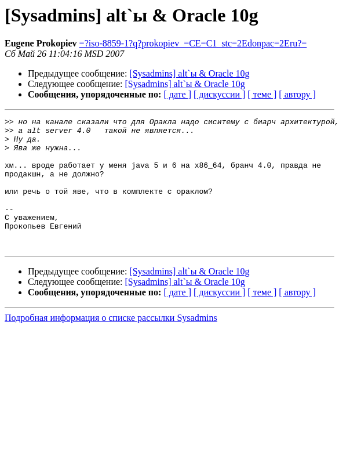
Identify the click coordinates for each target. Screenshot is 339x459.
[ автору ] (297, 94)
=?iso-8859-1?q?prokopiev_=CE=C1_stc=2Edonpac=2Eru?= (193, 43)
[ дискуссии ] (219, 94)
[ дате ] (177, 94)
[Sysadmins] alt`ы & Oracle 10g (189, 73)
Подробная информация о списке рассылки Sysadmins (111, 344)
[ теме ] (261, 94)
